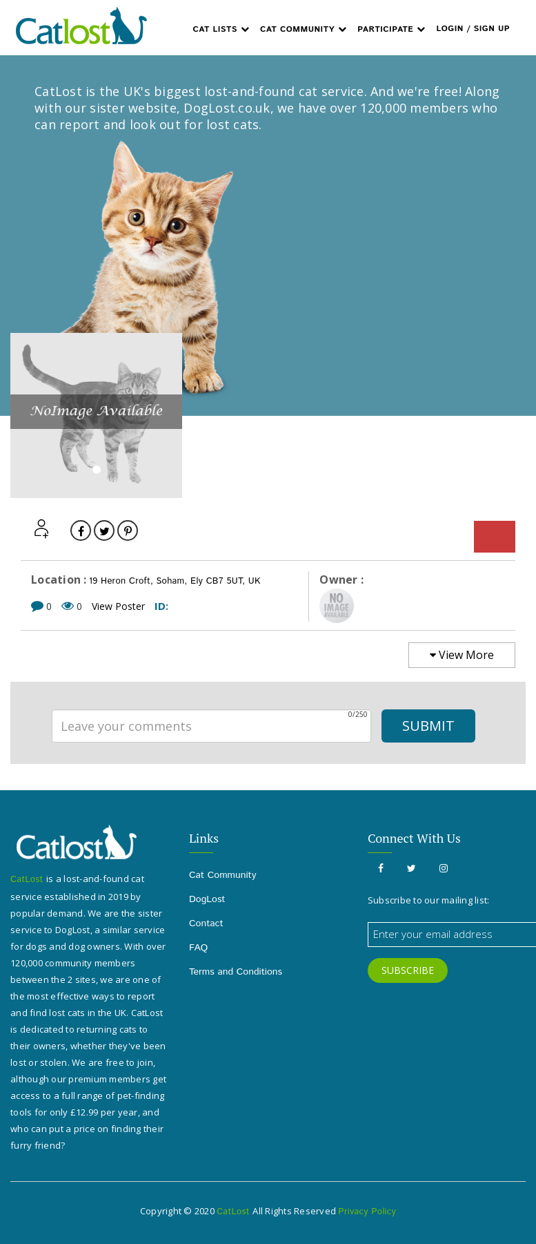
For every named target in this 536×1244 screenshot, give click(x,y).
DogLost (207, 899)
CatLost (28, 879)
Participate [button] (391, 29)
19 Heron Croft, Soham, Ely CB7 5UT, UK (175, 581)
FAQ (198, 948)
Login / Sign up (473, 29)
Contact (206, 923)
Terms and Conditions (235, 972)
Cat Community (223, 875)
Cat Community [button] (303, 29)
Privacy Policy (367, 1211)
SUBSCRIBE (407, 970)
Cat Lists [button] (221, 29)
